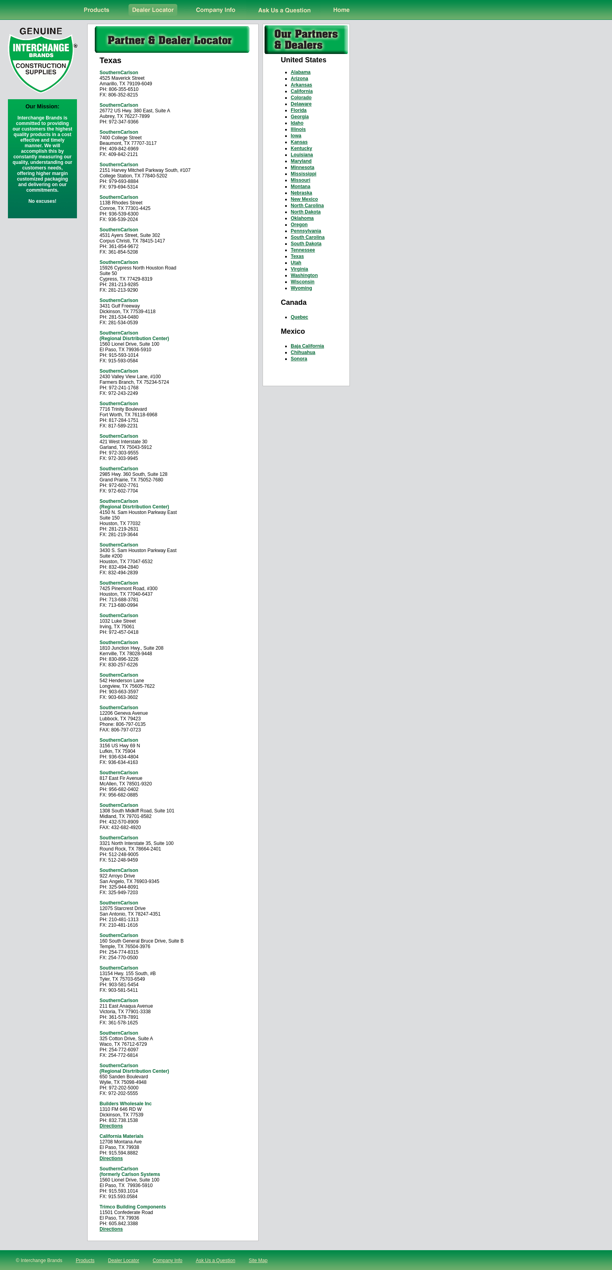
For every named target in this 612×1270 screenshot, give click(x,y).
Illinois (298, 129)
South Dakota (306, 243)
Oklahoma (302, 218)
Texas (297, 256)
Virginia (299, 269)
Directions (111, 1126)
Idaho (297, 123)
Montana (300, 186)
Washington (304, 275)
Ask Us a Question (215, 1260)
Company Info (167, 1260)
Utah (296, 263)
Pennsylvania (306, 231)
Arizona (299, 78)
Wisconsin (303, 282)
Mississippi (304, 174)
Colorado (301, 97)
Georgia (300, 116)
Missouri (300, 180)
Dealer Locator (123, 1260)
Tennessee (303, 250)
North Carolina (307, 205)
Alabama (301, 72)
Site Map (258, 1260)
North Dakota (305, 212)
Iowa (296, 136)
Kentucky (301, 148)
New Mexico (304, 199)
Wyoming (301, 288)
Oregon (299, 224)
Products (85, 1260)
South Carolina (307, 237)
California (302, 91)
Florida (299, 110)
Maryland (301, 161)
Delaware (301, 104)
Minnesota (302, 167)
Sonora (299, 359)
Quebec (299, 317)
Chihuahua (303, 352)
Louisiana (302, 155)
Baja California (307, 346)
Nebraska (301, 193)
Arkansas (301, 85)
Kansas (299, 142)
